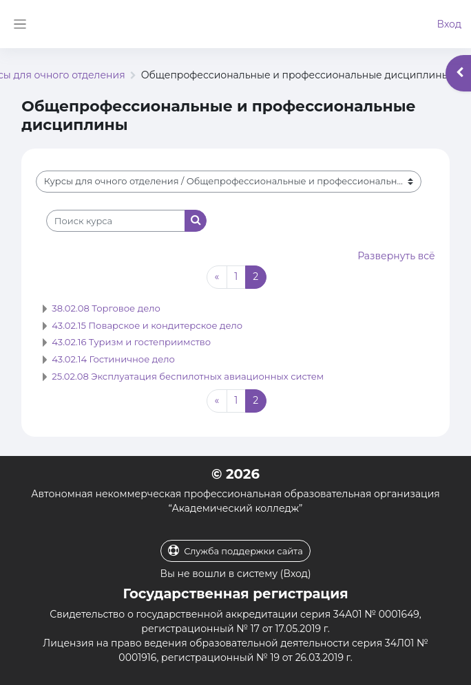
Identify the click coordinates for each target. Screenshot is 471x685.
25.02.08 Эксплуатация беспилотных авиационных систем (188, 376)
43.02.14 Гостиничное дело (113, 359)
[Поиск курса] (115, 221)
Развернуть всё (396, 256)
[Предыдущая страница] (217, 277)
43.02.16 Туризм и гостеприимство (131, 341)
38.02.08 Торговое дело (106, 308)
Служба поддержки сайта (235, 550)
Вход (449, 24)
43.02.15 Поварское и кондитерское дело (147, 325)
